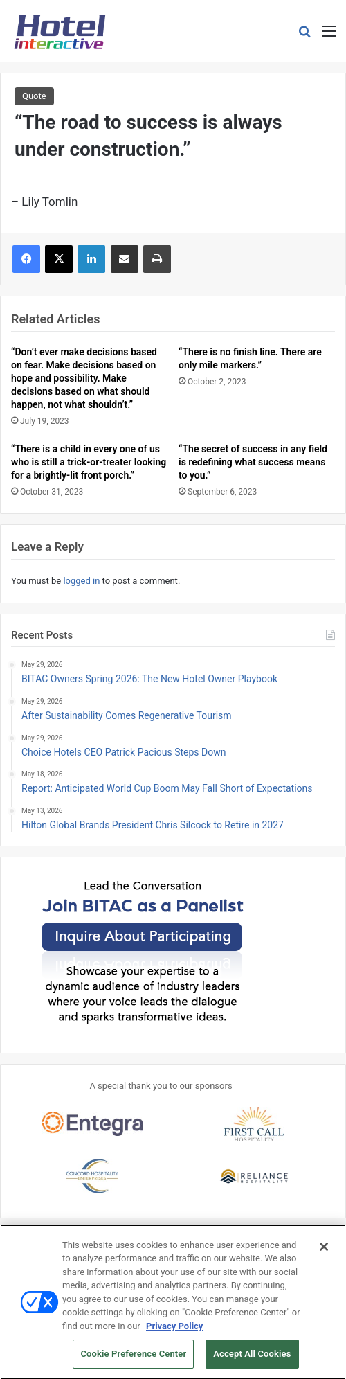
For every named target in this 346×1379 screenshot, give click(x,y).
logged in (81, 581)
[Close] (324, 1251)
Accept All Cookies (252, 1359)
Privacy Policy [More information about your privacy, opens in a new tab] (174, 1331)
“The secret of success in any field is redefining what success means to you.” (253, 462)
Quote (34, 96)
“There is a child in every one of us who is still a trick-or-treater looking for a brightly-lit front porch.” (88, 462)
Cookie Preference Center (133, 1359)
